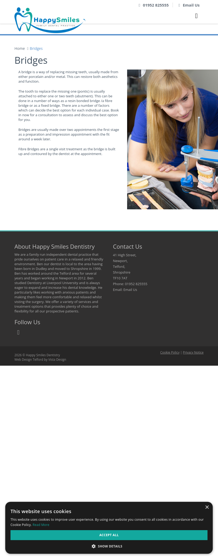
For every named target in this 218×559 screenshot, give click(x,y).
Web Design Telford (28, 359)
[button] (109, 546)
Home (19, 48)
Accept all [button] (109, 535)
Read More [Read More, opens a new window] (41, 525)
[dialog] (109, 528)
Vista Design (57, 359)
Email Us (191, 5)
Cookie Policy (169, 352)
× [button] (207, 507)
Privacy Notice (193, 352)
